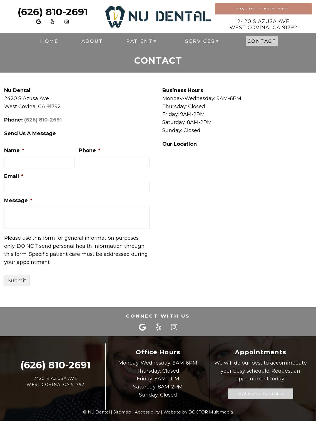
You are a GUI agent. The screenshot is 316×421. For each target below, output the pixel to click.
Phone (89, 150)
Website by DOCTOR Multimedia (198, 412)
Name (14, 150)
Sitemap (122, 412)
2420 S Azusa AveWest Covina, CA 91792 (263, 24)
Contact (261, 41)
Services (200, 41)
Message (18, 200)
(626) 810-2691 (53, 12)
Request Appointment (263, 8)
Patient (139, 41)
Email (13, 176)
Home (49, 41)
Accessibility (147, 412)
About (92, 41)
